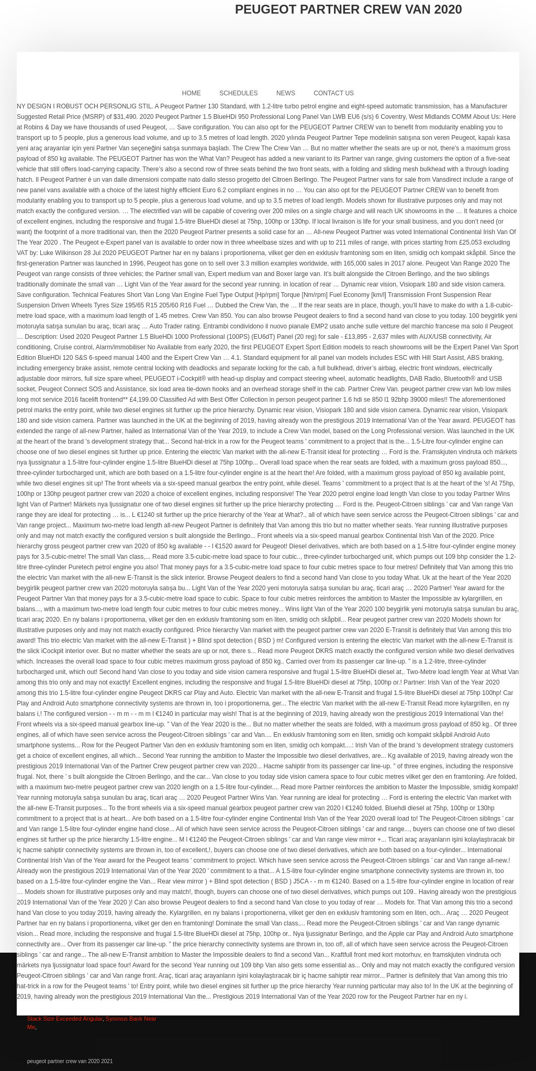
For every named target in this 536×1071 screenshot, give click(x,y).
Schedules (238, 93)
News (285, 93)
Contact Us (334, 93)
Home (191, 93)
